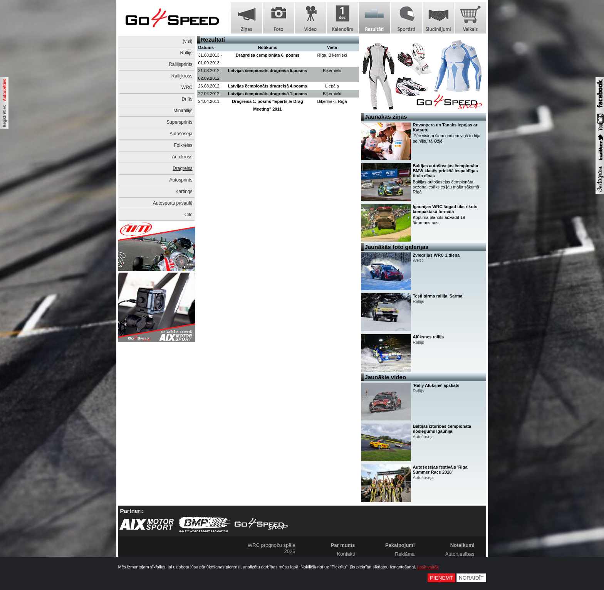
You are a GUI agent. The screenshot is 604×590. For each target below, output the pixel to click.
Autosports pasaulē (173, 203)
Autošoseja (180, 133)
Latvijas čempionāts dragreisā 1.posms (267, 93)
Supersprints (179, 122)
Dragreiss (182, 168)
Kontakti (346, 554)
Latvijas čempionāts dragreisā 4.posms (267, 86)
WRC (187, 87)
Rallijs (186, 52)
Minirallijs (182, 110)
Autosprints (180, 180)
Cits (189, 214)
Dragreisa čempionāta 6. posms (268, 55)
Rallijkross (182, 76)
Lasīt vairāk (428, 567)
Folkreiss (183, 145)
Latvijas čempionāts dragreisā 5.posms (267, 70)
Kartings (183, 191)
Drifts (187, 99)
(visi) (187, 41)
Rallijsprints (180, 64)
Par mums (343, 545)
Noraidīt (471, 578)
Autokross (182, 157)
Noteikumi (462, 545)
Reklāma (404, 554)
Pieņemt (441, 578)
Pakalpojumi (400, 545)
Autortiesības (460, 554)
